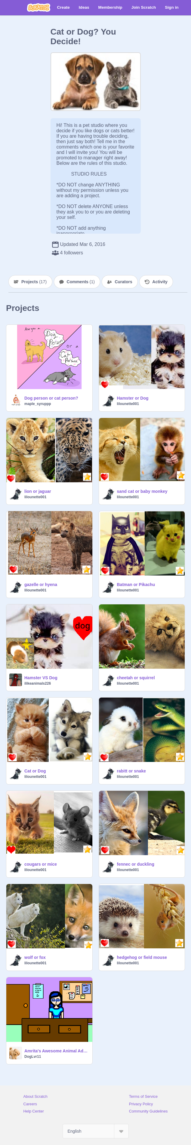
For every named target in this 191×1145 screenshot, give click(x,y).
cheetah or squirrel (136, 677)
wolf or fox (35, 957)
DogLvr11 (32, 1056)
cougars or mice (40, 864)
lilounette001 (128, 404)
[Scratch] (38, 7)
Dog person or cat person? (51, 398)
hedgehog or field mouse (142, 957)
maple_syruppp (37, 404)
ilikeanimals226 (37, 683)
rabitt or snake (131, 771)
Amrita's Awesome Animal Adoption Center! (56, 1050)
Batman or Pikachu (136, 584)
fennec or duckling (135, 864)
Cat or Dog (35, 771)
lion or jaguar (37, 491)
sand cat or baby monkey (142, 491)
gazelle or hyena (40, 584)
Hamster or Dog (133, 398)
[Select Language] (96, 1131)
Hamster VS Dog (40, 677)
